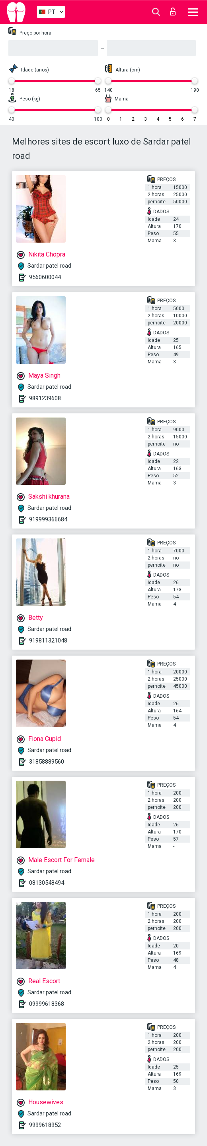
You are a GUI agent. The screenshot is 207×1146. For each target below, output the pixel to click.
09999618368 (46, 1003)
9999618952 (45, 1125)
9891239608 (45, 398)
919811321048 (48, 640)
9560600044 (45, 277)
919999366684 (48, 519)
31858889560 (46, 761)
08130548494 (46, 882)
